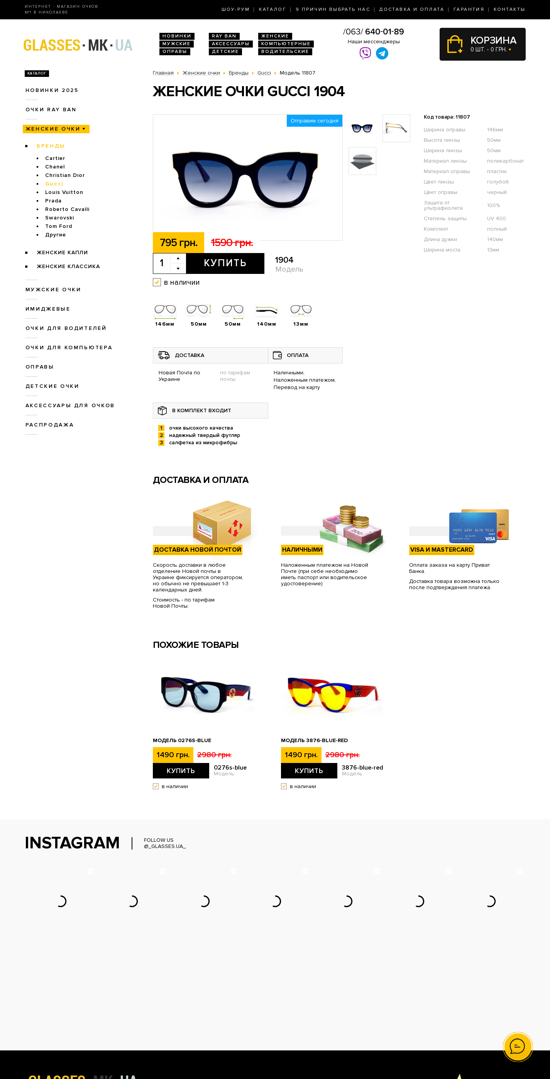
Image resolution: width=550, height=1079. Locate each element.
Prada (53, 200)
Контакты (509, 9)
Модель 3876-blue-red (314, 740)
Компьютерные (286, 44)
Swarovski (59, 217)
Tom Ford (58, 226)
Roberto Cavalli (67, 209)
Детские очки (52, 386)
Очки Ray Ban (170, 1011)
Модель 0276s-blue (182, 740)
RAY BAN (224, 36)
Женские (275, 36)
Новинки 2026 (171, 1002)
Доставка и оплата (411, 9)
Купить (225, 263)
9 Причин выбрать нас (333, 9)
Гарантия (469, 9)
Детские (225, 51)
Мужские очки (53, 289)
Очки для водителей (66, 328)
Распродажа (49, 424)
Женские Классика (68, 266)
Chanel (55, 166)
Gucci (54, 183)
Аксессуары (231, 44)
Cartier (55, 158)
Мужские (176, 44)
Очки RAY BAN (51, 109)
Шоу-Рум (236, 9)
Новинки (176, 36)
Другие (55, 234)
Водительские (285, 51)
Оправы (174, 51)
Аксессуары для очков (70, 405)
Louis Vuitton (64, 192)
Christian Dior (65, 175)
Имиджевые (48, 309)
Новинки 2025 (52, 90)
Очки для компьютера (69, 347)
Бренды (51, 146)
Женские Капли (62, 252)
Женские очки (53, 129)
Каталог (272, 9)
